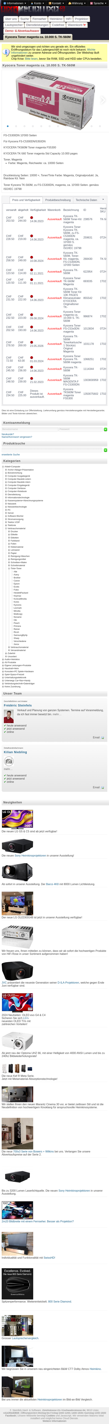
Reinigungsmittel (18, 559)
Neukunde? (8, 434)
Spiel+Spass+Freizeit (14, 674)
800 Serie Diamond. (60, 1301)
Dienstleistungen (37, 25)
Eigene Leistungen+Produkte (18, 665)
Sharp (16, 638)
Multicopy (18, 614)
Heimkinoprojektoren (49, 1399)
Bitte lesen (31, 58)
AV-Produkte (10, 662)
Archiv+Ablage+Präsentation (21, 470)
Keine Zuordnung (12, 686)
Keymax (17, 596)
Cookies (50, 1415)
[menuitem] (14, 3)
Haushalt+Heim (12, 668)
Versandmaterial (18, 650)
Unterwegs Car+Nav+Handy (17, 680)
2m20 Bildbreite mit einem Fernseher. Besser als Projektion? (38, 1221)
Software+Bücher (15, 516)
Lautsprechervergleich (25, 1338)
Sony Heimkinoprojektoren (30, 855)
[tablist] (54, 301)
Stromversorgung (15, 519)
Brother (17, 577)
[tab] (26, 200)
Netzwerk (12, 503)
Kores (16, 602)
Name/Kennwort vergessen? (17, 437)
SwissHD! (49, 1257)
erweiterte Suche (11, 454)
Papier (14, 553)
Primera (17, 626)
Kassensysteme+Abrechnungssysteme (25, 500)
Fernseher (39, 19)
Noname (17, 617)
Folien (13, 544)
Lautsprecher (14, 25)
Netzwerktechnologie (17, 507)
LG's (26, 1018)
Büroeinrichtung (15, 473)
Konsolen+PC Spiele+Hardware (19, 671)
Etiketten (15, 537)
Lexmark (18, 608)
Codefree (58, 25)
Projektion (81, 19)
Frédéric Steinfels (18, 705)
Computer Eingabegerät (19, 485)
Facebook (10, 1415)
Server (11, 513)
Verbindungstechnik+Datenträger (20, 683)
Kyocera (17, 605)
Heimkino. (96, 1369)
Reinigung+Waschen (20, 556)
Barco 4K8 (52, 884)
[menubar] (55, 3)
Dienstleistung (14, 494)
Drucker (14, 531)
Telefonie (12, 525)
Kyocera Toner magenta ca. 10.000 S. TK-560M (38, 37)
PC (9, 510)
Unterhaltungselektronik (15, 677)
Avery (16, 574)
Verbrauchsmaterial (16, 528)
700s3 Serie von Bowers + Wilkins (33, 1151)
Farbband (15, 541)
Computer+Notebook (17, 491)
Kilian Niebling (15, 752)
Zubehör (11, 653)
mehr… (57, 714)
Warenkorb (77, 25)
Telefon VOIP (14, 522)
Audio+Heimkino (12, 659)
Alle (15, 571)
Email (96, 737)
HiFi (68, 19)
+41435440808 (11, 1413)
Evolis (16, 586)
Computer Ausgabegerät (19, 476)
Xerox (16, 644)
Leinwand (15, 550)
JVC (4, 982)
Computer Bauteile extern (19, 479)
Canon (17, 580)
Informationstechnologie (19, 497)
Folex (16, 589)
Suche (24, 19)
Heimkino (56, 19)
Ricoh (16, 632)
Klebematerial (17, 547)
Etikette (14, 534)
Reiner (17, 629)
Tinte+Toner (16, 568)
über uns (11, 19)
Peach (17, 623)
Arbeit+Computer (12, 466)
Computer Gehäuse (17, 488)
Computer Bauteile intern (19, 482)
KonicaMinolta (20, 599)
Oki (15, 620)
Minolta (17, 611)
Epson (17, 583)
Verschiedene (20, 641)
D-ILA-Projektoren (68, 982)
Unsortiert (12, 656)
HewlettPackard (21, 593)
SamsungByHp (21, 635)
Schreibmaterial (18, 565)
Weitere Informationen (54, 1421)
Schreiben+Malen (19, 562)
